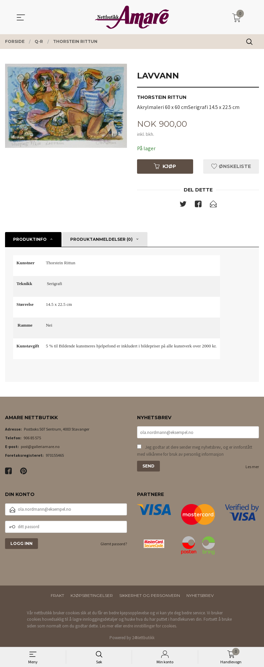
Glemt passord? (113, 544)
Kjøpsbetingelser (92, 595)
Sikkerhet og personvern (149, 595)
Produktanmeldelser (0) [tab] (101, 239)
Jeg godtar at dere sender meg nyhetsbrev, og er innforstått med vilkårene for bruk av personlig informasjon (194, 451)
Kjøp (165, 167)
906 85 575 (32, 438)
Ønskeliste (231, 167)
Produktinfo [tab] (30, 239)
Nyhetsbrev (200, 595)
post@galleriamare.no (40, 447)
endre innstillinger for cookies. (150, 626)
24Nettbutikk (143, 638)
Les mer (252, 467)
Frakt (57, 595)
